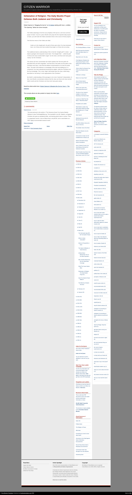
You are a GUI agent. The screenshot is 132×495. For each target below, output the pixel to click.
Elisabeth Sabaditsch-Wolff (100, 182)
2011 (78, 306)
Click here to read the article (59, 479)
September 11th (98, 296)
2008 (78, 316)
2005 (78, 326)
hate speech (97, 204)
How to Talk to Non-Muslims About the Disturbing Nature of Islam (101, 238)
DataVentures (27, 110)
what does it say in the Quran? (101, 361)
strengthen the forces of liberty (101, 320)
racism (95, 280)
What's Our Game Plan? (81, 77)
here (57, 93)
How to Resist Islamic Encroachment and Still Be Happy (82, 83)
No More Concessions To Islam (30, 468)
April (79, 227)
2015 (78, 197)
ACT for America (98, 144)
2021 (78, 177)
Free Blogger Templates (7, 493)
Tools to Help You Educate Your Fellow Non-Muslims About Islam (83, 70)
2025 (78, 164)
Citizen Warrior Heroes (28, 467)
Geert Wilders (97, 201)
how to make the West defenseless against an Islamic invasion (101, 222)
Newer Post (27, 126)
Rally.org (103, 27)
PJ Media (51, 25)
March (80, 230)
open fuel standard (98, 267)
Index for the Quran (80, 353)
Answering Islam (79, 454)
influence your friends (99, 246)
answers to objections (99, 150)
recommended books (99, 286)
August (80, 213)
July (79, 217)
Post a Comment (28, 123)
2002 (78, 336)
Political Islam (79, 424)
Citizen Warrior (37, 6)
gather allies (97, 198)
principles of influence (99, 276)
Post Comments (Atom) (36, 128)
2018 (78, 187)
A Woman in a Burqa (80, 74)
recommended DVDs (99, 289)
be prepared (97, 161)
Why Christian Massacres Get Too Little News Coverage (84, 261)
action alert (96, 147)
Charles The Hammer (99, 164)
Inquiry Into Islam (27, 465)
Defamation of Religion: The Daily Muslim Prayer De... (83, 273)
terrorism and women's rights (100, 337)
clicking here (97, 28)
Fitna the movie (97, 191)
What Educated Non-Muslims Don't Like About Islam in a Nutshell (82, 52)
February (80, 288)
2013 (78, 300)
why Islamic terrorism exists (100, 374)
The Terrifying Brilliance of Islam (83, 47)
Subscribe (83, 32)
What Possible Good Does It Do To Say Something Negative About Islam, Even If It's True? (83, 153)
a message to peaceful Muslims (101, 134)
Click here (82, 387)
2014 (78, 296)
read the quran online (99, 283)
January (80, 292)
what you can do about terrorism (101, 369)
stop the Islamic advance (100, 305)
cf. (71, 52)
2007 (78, 320)
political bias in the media (100, 273)
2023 (78, 170)
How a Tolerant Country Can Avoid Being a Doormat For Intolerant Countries (82, 147)
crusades (96, 167)
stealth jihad (97, 302)
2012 (78, 303)
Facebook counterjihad (99, 185)
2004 (78, 330)
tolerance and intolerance (100, 358)
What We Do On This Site (82, 57)
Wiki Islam (78, 430)
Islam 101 (78, 420)
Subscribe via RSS (80, 39)
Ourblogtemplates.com (25, 493)
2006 (78, 323)
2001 (78, 340)
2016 (78, 194)
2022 (78, 174)
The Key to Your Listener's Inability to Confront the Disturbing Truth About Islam (82, 94)
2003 (78, 333)
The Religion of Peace (81, 427)
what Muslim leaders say (100, 366)
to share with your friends (100, 355)
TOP (130, 493)
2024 (78, 167)
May (79, 223)
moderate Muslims (98, 260)
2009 (78, 313)
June (79, 220)
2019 (78, 184)
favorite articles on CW (99, 188)
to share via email (98, 352)
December (81, 200)
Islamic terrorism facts (99, 257)
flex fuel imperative (98, 195)
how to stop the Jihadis (99, 233)
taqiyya (96, 103)
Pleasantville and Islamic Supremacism (63, 466)
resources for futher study (100, 292)
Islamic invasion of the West (100, 252)
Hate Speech (79, 115)
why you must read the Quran (100, 377)
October (80, 207)
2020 (78, 181)
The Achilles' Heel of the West (82, 127)
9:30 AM (34, 110)
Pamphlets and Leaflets (81, 103)
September (81, 210)
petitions (96, 270)
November (81, 203)
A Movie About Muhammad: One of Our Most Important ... (84, 254)
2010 (78, 310)
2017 (78, 191)
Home (48, 126)
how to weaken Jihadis (99, 243)
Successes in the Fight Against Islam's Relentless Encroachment (83, 440)
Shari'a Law (97, 299)
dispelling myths (98, 174)
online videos (97, 264)
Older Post (69, 126)
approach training (98, 153)
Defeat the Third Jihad (28, 470)
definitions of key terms (99, 171)
